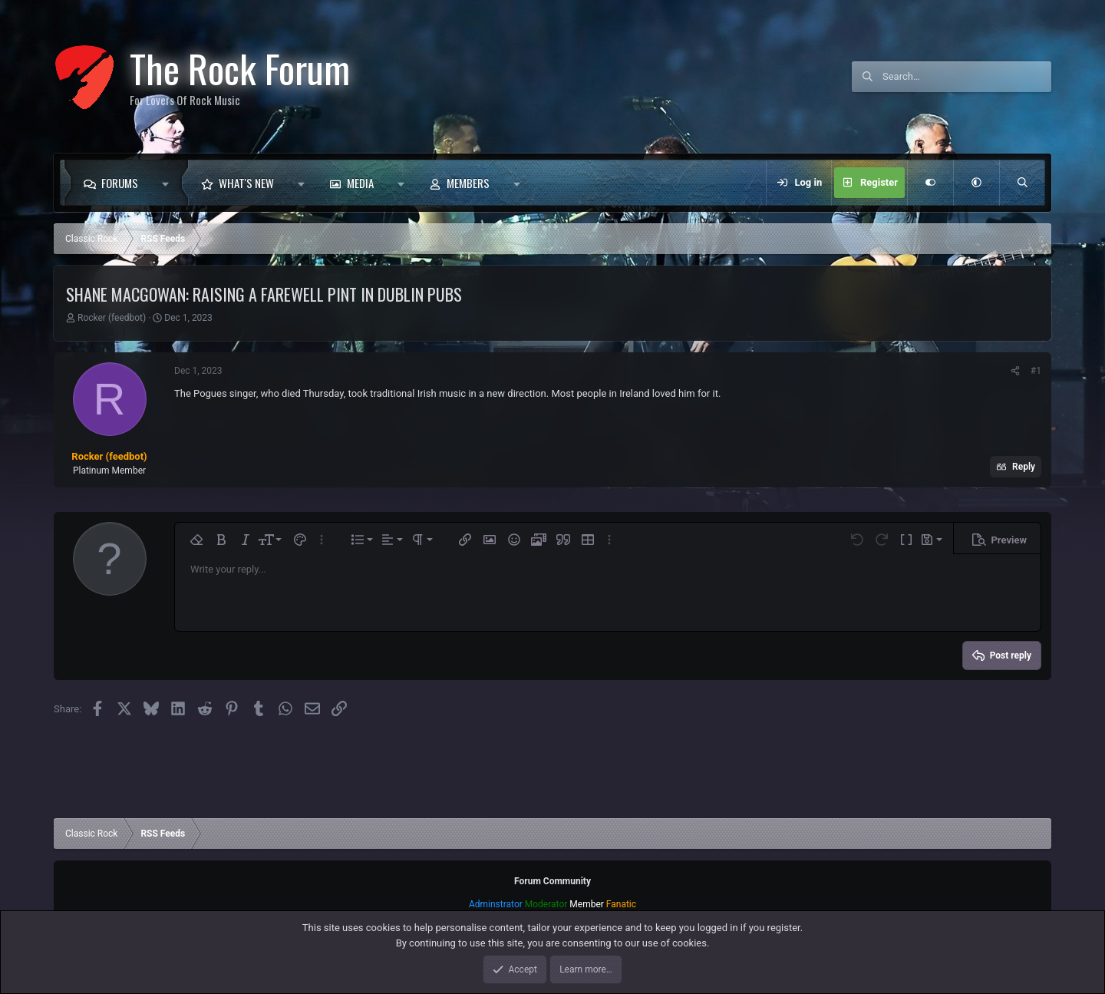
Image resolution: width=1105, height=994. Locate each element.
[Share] (1015, 371)
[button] (169, 183)
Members (468, 182)
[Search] (966, 76)
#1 (1036, 370)
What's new (246, 182)
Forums (119, 182)
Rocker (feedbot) (112, 317)
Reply (1023, 466)
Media (360, 182)
